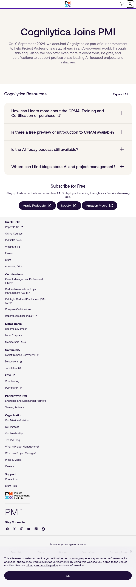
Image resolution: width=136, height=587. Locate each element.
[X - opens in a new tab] (14, 529)
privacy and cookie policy (42, 565)
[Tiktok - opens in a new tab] (43, 529)
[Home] (68, 4)
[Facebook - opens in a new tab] (7, 529)
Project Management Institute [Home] (17, 495)
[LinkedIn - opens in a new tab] (36, 529)
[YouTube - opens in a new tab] (29, 529)
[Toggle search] (130, 4)
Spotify (66, 205)
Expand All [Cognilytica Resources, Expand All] (122, 94)
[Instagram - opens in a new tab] (21, 529)
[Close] (131, 551)
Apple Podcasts (34, 205)
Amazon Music (96, 205)
